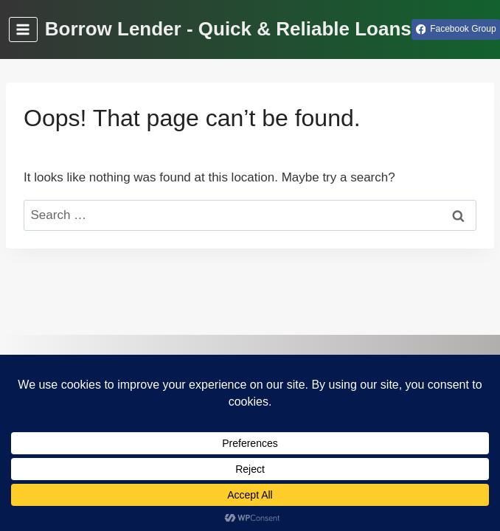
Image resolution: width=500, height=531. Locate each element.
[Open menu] (23, 29)
